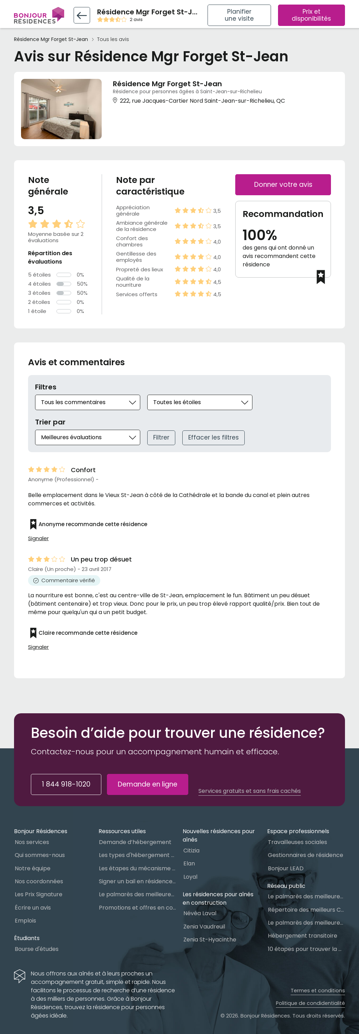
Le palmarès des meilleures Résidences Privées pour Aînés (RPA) (137, 894)
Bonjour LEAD (286, 868)
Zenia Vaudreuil (204, 927)
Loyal (190, 877)
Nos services (32, 842)
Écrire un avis (33, 908)
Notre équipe (32, 868)
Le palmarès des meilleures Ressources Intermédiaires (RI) (306, 923)
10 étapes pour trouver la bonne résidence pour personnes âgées (306, 949)
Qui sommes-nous (40, 855)
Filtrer (161, 437)
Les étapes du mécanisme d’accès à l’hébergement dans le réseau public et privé (137, 868)
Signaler (38, 538)
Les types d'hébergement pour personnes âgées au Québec (137, 855)
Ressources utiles (122, 831)
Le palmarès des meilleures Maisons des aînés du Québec (306, 896)
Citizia (191, 850)
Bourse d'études (37, 949)
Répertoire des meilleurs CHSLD (306, 910)
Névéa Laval (199, 913)
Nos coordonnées (39, 881)
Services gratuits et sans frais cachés (249, 791)
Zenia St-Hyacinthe (209, 940)
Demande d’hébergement (135, 842)
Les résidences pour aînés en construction (218, 898)
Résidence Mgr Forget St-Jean (51, 39)
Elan (189, 863)
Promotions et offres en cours (137, 908)
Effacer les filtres (213, 437)
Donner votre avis (283, 184)
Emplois (25, 921)
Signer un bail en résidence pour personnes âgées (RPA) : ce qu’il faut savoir (137, 881)
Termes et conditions (318, 990)
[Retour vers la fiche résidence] (82, 15)
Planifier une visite (239, 15)
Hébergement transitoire (302, 936)
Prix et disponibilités (311, 15)
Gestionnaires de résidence (305, 855)
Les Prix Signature (38, 894)
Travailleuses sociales (297, 842)
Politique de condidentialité (310, 1003)
